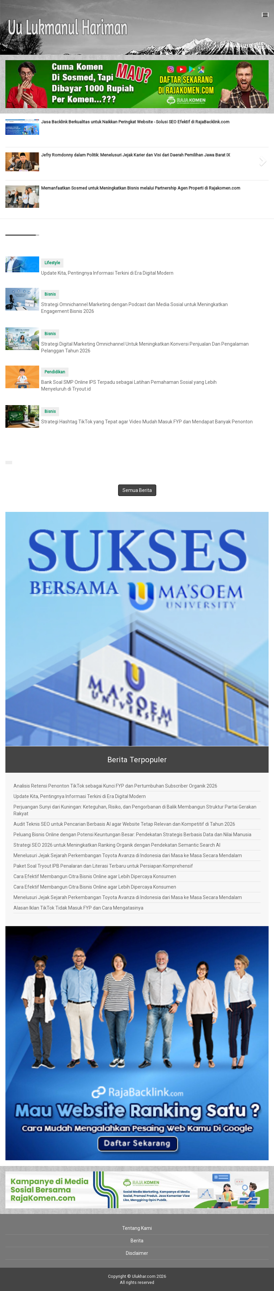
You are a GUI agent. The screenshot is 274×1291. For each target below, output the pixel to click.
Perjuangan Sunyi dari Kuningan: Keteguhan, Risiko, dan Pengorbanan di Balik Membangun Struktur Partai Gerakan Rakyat (134, 810)
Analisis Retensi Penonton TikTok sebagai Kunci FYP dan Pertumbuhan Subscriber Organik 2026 (115, 786)
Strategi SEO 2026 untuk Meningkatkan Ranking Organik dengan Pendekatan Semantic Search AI (116, 845)
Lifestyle (52, 262)
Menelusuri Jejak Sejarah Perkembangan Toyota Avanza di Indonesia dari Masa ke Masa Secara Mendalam (127, 855)
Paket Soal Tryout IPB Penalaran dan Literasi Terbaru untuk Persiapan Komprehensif (103, 866)
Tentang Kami (137, 1228)
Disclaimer (137, 1253)
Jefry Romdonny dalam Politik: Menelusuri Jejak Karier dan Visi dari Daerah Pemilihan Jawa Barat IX (135, 154)
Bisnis (50, 294)
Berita (137, 1240)
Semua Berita (137, 490)
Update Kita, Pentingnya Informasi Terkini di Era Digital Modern (107, 273)
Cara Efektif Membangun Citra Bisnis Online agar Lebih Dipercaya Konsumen (94, 876)
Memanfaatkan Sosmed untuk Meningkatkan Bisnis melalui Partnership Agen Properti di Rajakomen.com (140, 188)
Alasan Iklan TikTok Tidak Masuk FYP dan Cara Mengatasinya (78, 908)
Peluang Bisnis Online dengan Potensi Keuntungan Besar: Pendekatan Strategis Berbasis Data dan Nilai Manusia (132, 834)
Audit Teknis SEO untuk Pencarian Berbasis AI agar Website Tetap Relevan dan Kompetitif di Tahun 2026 (124, 824)
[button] (12, 158)
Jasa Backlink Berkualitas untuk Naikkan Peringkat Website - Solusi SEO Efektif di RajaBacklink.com (135, 121)
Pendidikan (55, 372)
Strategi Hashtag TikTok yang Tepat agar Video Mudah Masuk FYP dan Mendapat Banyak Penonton (147, 421)
